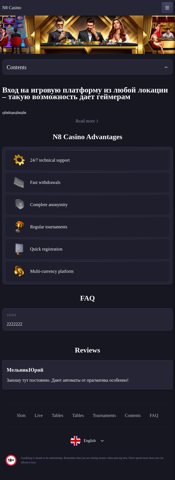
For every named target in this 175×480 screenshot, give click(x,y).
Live (33, 423)
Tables (52, 423)
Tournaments (105, 423)
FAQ (161, 423)
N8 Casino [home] (13, 7)
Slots (14, 423)
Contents (138, 423)
